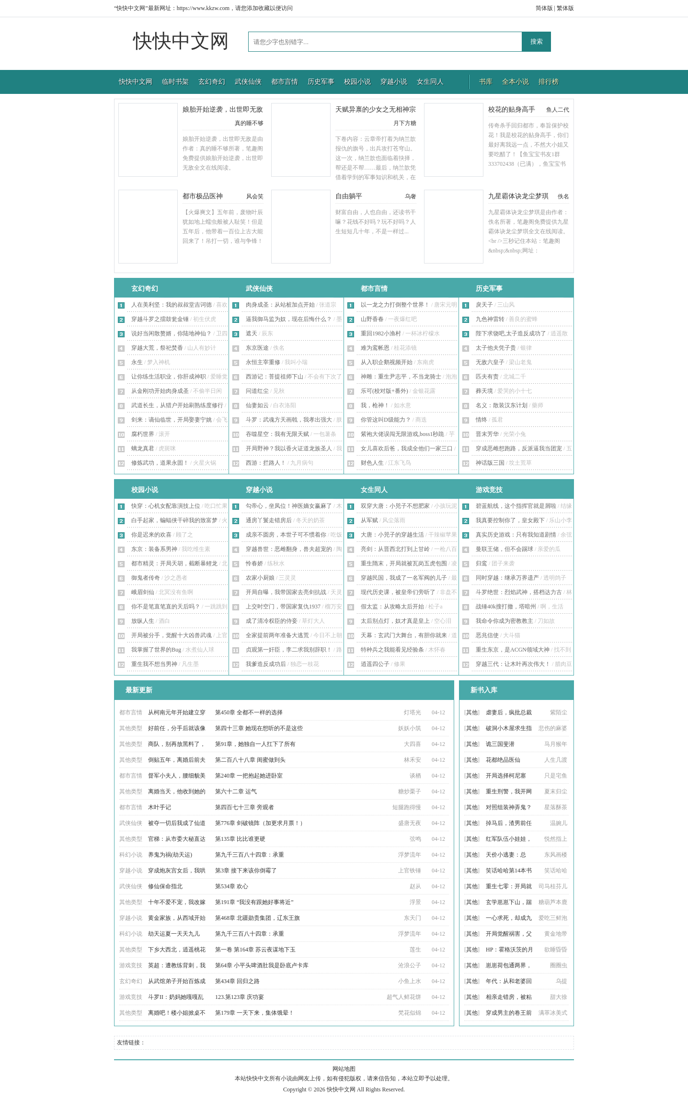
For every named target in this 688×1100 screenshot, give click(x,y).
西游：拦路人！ (266, 462)
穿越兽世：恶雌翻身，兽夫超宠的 (289, 549)
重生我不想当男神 (154, 664)
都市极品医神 (203, 196)
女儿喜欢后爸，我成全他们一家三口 (407, 448)
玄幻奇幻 (211, 81)
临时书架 (175, 81)
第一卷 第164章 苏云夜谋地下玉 (255, 949)
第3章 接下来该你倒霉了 (246, 870)
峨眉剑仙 (142, 592)
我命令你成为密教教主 (504, 621)
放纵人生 (142, 621)
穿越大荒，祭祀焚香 (157, 347)
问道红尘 (257, 391)
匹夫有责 (487, 376)
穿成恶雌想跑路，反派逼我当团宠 (519, 448)
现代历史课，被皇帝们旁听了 (398, 592)
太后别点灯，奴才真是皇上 (395, 621)
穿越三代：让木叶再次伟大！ (513, 664)
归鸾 (481, 563)
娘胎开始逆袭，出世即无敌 (223, 109)
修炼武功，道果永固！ (160, 462)
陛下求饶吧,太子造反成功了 (511, 333)
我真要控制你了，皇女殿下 (510, 520)
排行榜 (549, 81)
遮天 (251, 333)
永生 (137, 362)
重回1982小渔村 (381, 333)
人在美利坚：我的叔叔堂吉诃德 (171, 304)
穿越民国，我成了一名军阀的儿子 (404, 577)
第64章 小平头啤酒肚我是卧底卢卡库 (262, 965)
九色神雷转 (490, 319)
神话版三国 (490, 462)
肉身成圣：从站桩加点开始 (280, 304)
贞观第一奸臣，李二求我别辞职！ (289, 649)
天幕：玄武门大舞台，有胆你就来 (404, 635)
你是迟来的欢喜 (151, 534)
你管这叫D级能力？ (386, 419)
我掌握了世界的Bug (156, 649)
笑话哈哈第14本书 (509, 870)
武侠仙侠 (248, 81)
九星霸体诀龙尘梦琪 (518, 196)
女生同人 (430, 81)
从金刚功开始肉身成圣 (160, 391)
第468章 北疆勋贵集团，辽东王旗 (257, 918)
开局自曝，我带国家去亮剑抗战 (286, 592)
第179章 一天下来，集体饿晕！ (254, 1012)
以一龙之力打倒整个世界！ (395, 304)
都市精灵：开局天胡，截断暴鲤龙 (174, 563)
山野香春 (372, 319)
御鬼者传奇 (145, 577)
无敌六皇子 (490, 362)
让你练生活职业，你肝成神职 (168, 376)
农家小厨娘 (260, 577)
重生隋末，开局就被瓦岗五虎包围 (404, 563)
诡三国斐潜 (500, 744)
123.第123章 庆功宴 (239, 997)
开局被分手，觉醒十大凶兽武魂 (171, 635)
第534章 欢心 (231, 886)
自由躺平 (348, 196)
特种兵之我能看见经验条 (392, 649)
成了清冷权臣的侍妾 (272, 621)
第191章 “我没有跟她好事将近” (254, 902)
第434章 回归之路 (237, 981)
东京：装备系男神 (154, 549)
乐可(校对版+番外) (384, 391)
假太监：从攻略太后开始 (392, 606)
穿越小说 (393, 81)
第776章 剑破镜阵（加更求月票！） (260, 823)
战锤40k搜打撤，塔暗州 (506, 606)
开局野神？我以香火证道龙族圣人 (289, 448)
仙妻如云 (257, 405)
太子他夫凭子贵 (496, 347)
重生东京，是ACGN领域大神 (513, 649)
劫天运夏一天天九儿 (174, 933)
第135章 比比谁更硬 (240, 839)
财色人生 (372, 462)
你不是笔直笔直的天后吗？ (165, 606)
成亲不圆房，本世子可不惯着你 (286, 534)
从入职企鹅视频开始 (387, 362)
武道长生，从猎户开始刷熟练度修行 (177, 405)
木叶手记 (159, 807)
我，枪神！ (375, 405)
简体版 (544, 8)
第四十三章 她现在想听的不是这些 (259, 728)
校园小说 (357, 81)
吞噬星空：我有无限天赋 (277, 434)
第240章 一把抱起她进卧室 (249, 775)
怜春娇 (254, 563)
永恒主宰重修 (263, 362)
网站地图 (344, 1069)
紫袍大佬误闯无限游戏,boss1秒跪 (402, 434)
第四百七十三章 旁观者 (244, 807)
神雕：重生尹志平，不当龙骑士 (401, 376)
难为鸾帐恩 (375, 347)
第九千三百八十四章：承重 (249, 854)
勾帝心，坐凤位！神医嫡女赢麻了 (289, 506)
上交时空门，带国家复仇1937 (283, 606)
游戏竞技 (489, 489)
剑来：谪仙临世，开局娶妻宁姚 (171, 419)
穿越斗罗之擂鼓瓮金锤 (160, 319)
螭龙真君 (142, 448)
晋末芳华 (487, 434)
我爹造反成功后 (266, 664)
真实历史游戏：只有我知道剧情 (516, 534)
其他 (472, 712)
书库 (486, 81)
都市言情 (284, 81)
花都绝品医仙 (503, 759)
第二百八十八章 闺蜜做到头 (250, 759)
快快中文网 (181, 41)
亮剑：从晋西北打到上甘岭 (395, 549)
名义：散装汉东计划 (501, 405)
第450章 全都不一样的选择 (249, 712)
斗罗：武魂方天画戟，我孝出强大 (289, 419)
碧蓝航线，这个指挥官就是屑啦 (516, 506)
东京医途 (257, 347)
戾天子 (484, 304)
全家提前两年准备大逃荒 (277, 635)
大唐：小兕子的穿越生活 (392, 534)
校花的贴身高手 (511, 109)
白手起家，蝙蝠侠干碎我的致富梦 (174, 520)
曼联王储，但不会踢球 (504, 549)
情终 (481, 419)
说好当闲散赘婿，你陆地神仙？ (171, 333)
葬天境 (484, 391)
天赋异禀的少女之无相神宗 (375, 109)
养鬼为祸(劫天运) (170, 854)
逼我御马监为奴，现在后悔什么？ (289, 319)
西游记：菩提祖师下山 (274, 376)
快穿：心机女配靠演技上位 (165, 506)
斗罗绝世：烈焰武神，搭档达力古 (519, 592)
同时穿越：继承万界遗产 (507, 577)
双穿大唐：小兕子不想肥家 (395, 506)
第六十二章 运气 (236, 791)
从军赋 (369, 520)
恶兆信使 (487, 635)
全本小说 (515, 81)
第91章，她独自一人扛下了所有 (255, 744)
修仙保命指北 (165, 886)
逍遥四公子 (375, 664)
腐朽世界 (142, 434)
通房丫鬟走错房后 (269, 520)
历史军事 (321, 81)
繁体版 (565, 8)
